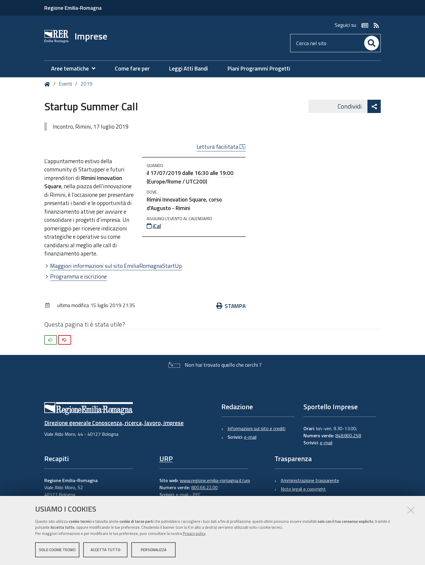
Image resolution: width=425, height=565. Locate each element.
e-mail (250, 436)
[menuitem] (76, 68)
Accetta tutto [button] (105, 550)
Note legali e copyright (303, 488)
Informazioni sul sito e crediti (256, 428)
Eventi (65, 84)
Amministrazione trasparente (310, 480)
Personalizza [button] (153, 550)
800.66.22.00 (204, 487)
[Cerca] (371, 43)
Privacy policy (194, 533)
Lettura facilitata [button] (221, 147)
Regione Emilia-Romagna (73, 8)
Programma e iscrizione (78, 276)
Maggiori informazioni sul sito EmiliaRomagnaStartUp (116, 265)
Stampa (231, 306)
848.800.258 (348, 435)
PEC (197, 494)
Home (48, 84)
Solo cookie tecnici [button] (57, 550)
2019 (86, 84)
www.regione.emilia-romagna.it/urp (215, 480)
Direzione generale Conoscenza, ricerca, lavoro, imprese (114, 422)
